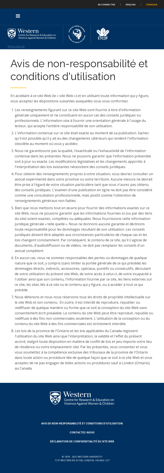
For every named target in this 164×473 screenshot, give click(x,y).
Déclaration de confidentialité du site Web (82, 441)
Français (151, 4)
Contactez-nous (82, 432)
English (131, 4)
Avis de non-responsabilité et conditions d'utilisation (82, 423)
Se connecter (106, 4)
